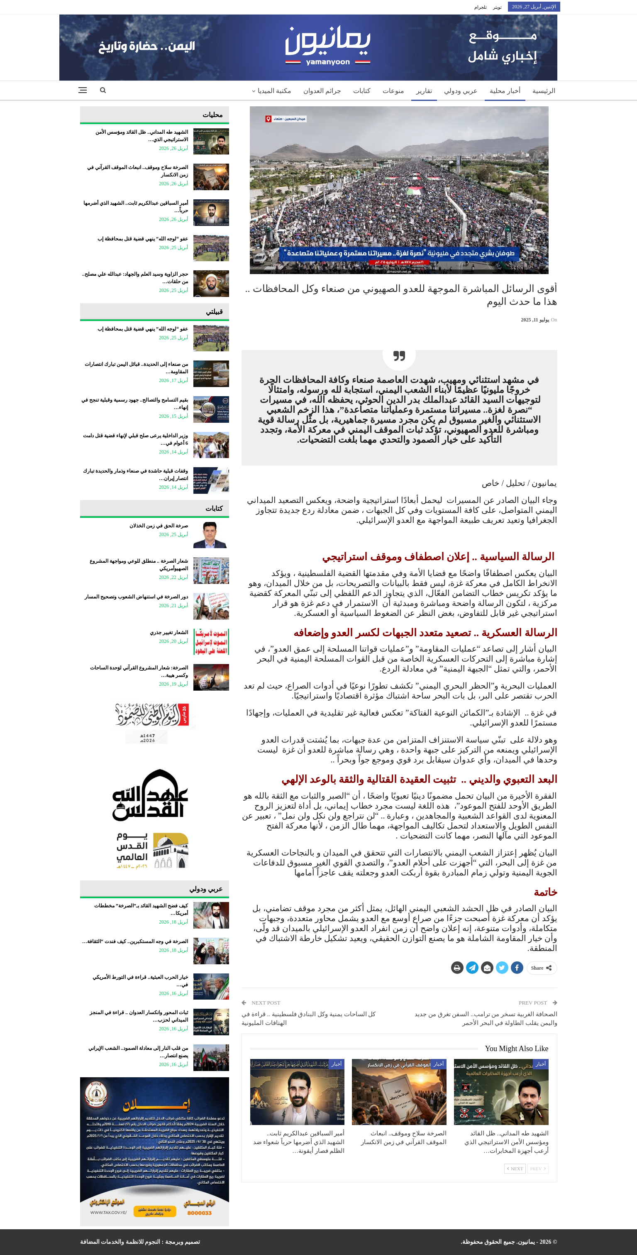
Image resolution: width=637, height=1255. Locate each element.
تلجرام (480, 7)
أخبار (541, 1064)
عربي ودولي (461, 90)
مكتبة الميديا (274, 90)
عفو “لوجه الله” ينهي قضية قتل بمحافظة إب (143, 239)
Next (515, 1168)
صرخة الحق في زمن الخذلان (158, 526)
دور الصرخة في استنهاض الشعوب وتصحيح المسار (136, 597)
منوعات (393, 90)
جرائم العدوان (322, 90)
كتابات (362, 90)
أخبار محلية (505, 90)
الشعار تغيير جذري (169, 632)
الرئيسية (543, 90)
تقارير (424, 90)
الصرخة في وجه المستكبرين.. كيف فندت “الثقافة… (135, 941)
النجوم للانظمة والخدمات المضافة (120, 1242)
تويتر (497, 7)
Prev (538, 1168)
